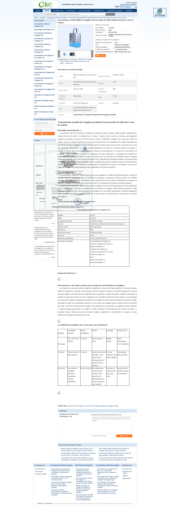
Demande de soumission (128, 4)
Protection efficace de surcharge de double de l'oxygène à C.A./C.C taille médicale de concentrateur (107, 491)
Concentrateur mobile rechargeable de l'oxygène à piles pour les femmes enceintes (61, 478)
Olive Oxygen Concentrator (43, 29)
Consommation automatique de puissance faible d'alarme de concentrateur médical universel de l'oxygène (107, 485)
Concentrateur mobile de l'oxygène (57, 17)
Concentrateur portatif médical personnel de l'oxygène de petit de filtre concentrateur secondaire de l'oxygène (84, 472)
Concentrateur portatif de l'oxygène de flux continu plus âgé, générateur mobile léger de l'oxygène (61, 485)
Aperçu (36, 17)
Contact (44, 133)
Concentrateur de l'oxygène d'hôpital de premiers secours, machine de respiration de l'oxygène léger (108, 478)
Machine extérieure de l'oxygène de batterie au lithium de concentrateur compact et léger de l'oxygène (83, 489)
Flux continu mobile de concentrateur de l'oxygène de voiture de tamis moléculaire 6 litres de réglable (61, 492)
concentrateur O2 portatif (92, 406)
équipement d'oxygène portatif (44, 100)
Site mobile (127, 478)
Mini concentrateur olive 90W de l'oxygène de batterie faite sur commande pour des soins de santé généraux (84, 497)
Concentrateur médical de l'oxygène (107, 465)
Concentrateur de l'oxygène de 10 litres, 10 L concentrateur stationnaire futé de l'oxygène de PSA (107, 471)
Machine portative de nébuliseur (44, 106)
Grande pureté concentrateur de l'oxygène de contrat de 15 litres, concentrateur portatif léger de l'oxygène (60, 471)
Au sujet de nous (58, 10)
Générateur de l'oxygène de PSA (44, 95)
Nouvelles (129, 10)
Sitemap (125, 476)
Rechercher (111, 14)
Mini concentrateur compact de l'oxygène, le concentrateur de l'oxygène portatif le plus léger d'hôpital (84, 480)
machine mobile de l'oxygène (75, 406)
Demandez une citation (127, 472)
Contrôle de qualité (84, 10)
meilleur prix (69, 63)
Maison (38, 10)
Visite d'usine (71, 10)
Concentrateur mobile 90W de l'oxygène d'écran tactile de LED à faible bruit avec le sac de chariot (76, 61)
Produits (46, 10)
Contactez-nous (98, 10)
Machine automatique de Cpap (44, 112)
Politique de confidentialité (44, 503)
